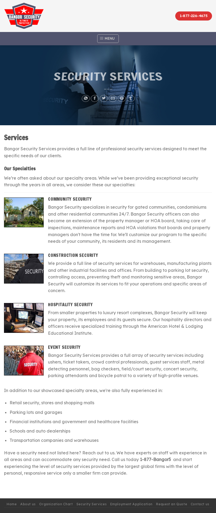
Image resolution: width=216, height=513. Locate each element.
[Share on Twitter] (103, 97)
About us (28, 504)
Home (12, 504)
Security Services (91, 504)
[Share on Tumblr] (131, 97)
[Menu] (108, 38)
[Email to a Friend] (112, 97)
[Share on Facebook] (94, 97)
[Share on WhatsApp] (84, 97)
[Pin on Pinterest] (121, 97)
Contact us (200, 504)
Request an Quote (171, 504)
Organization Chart (56, 504)
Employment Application (131, 504)
